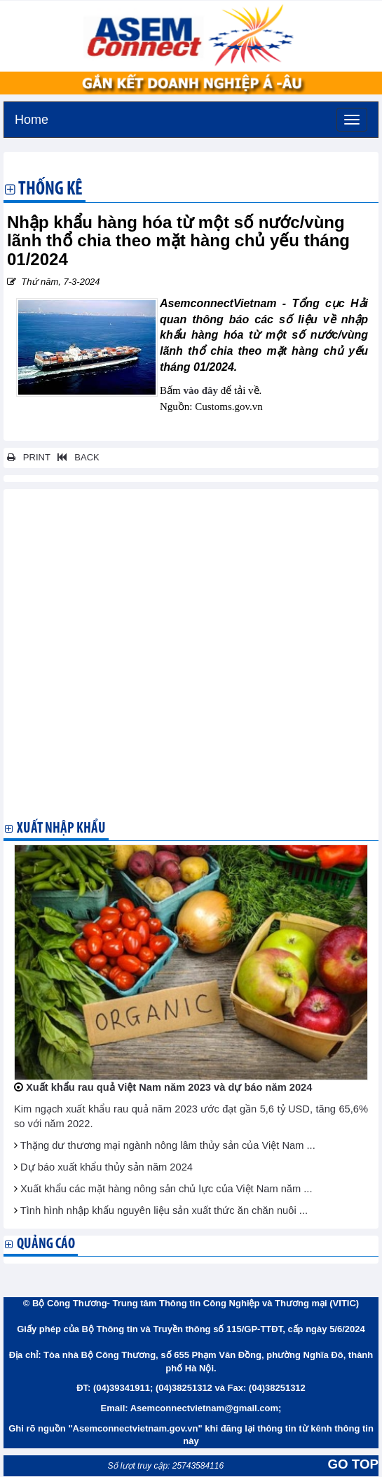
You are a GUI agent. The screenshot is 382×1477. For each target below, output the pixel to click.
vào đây (200, 390)
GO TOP (353, 1464)
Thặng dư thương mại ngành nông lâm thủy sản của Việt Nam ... (167, 1145)
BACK (76, 457)
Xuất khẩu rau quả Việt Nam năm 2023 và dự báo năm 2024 (169, 1087)
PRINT (28, 457)
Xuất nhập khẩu (61, 828)
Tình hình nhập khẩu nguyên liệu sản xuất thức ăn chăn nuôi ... (164, 1210)
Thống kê (50, 190)
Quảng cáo (46, 1244)
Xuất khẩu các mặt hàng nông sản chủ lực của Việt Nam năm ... (166, 1188)
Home (31, 118)
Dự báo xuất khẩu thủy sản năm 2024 (106, 1167)
